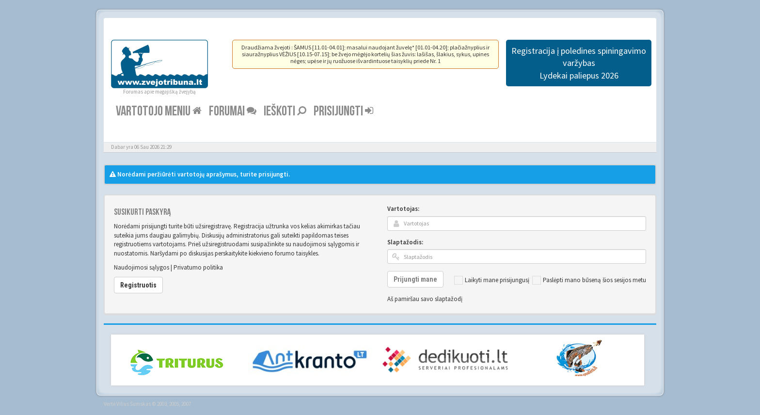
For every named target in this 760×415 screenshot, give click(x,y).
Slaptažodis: (405, 242)
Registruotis (138, 285)
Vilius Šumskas (133, 403)
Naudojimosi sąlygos (141, 267)
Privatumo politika (198, 267)
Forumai (232, 111)
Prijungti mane (415, 279)
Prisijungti (343, 111)
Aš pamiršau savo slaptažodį (424, 299)
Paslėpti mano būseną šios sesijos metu (589, 280)
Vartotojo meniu (159, 111)
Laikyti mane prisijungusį (491, 280)
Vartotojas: (403, 209)
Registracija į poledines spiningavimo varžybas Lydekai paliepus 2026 (578, 63)
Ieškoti (285, 111)
